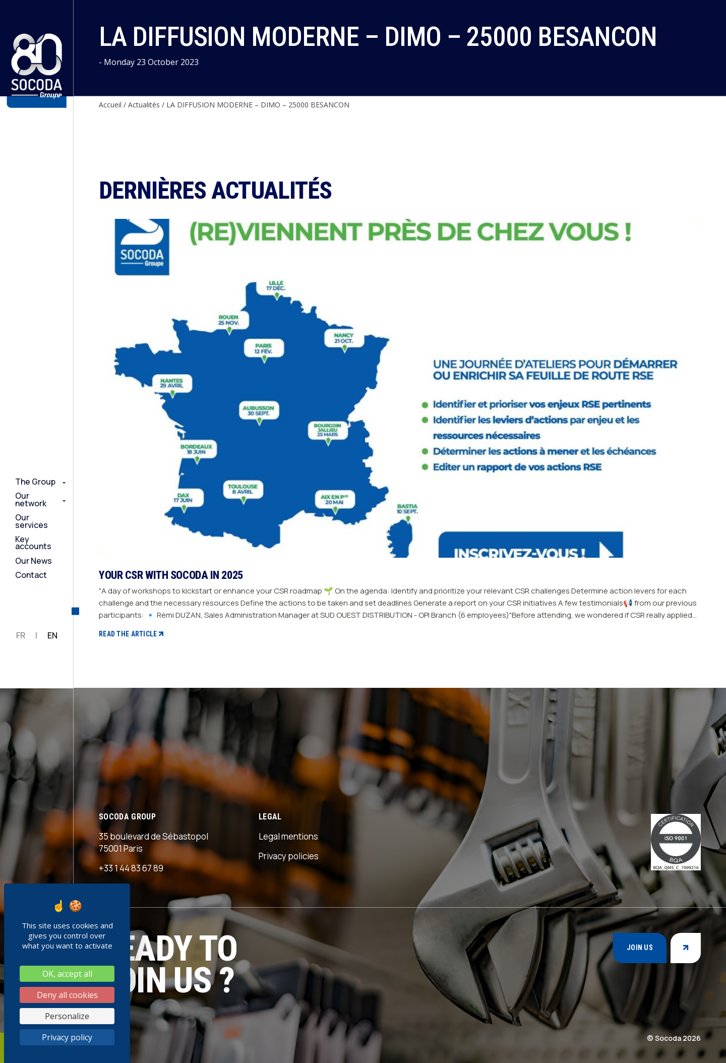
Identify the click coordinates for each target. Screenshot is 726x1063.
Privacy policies (289, 856)
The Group (35, 481)
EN (52, 635)
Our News (33, 560)
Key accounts (33, 543)
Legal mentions (288, 836)
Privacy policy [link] (67, 1037)
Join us (640, 947)
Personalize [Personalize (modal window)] (67, 1016)
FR (20, 635)
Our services (31, 521)
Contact (31, 574)
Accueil (110, 104)
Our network (30, 499)
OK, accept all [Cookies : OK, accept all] (67, 973)
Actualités (144, 104)
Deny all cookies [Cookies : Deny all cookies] (67, 994)
